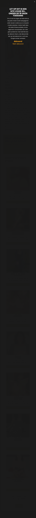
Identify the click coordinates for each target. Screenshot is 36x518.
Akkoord (18, 41)
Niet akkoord (18, 44)
